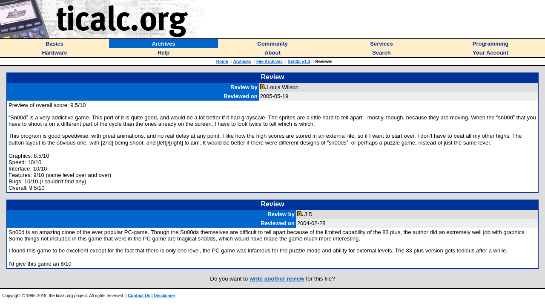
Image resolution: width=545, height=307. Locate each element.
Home (222, 61)
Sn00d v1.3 (299, 61)
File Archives (269, 61)
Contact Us (139, 295)
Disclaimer (164, 295)
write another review (277, 278)
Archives (242, 61)
